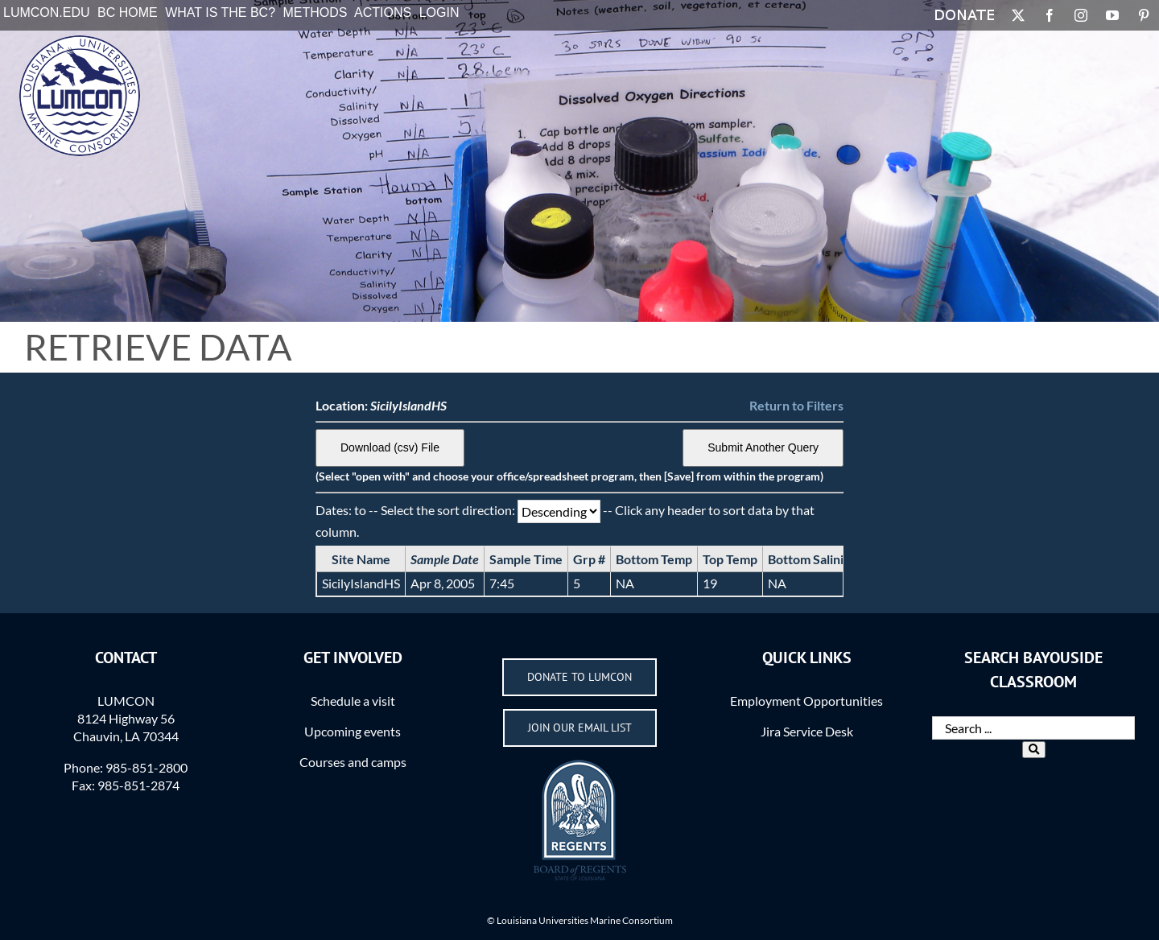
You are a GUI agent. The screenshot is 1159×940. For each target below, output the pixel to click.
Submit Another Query (763, 447)
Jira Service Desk (807, 731)
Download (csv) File (389, 447)
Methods (315, 12)
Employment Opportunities (806, 700)
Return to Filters (796, 405)
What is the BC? (220, 12)
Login (439, 12)
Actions (382, 12)
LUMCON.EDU (46, 12)
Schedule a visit (353, 700)
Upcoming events (352, 731)
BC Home (127, 12)
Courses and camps (352, 761)
